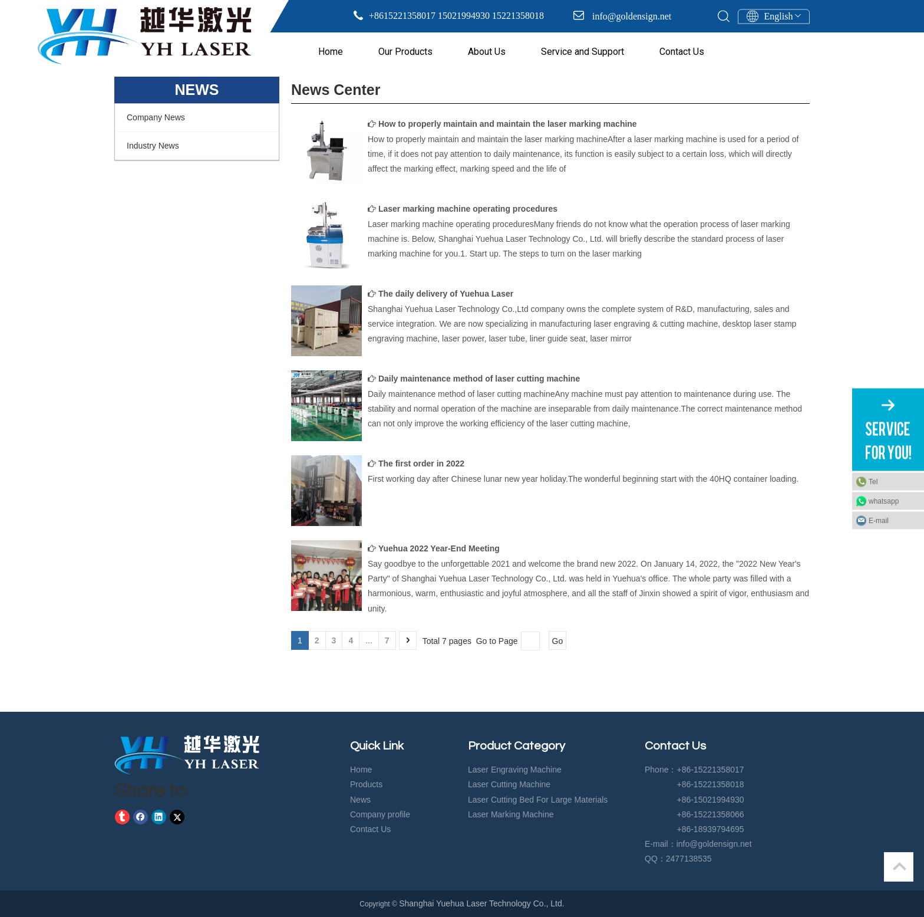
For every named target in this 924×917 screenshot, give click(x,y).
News (360, 799)
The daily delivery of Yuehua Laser (445, 293)
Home (330, 51)
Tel (873, 481)
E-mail (879, 520)
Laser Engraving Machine (515, 769)
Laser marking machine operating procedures (467, 208)
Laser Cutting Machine (509, 784)
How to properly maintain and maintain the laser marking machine (507, 124)
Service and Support (582, 51)
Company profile (380, 814)
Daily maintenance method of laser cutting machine (479, 378)
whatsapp (884, 501)
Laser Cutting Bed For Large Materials (538, 799)
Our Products (405, 51)
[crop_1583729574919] (186, 754)
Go (557, 641)
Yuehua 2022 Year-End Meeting (439, 548)
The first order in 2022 (421, 463)
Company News (156, 117)
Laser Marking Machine (511, 814)
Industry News (153, 145)
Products (366, 784)
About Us (487, 51)
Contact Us (681, 51)
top (899, 866)
